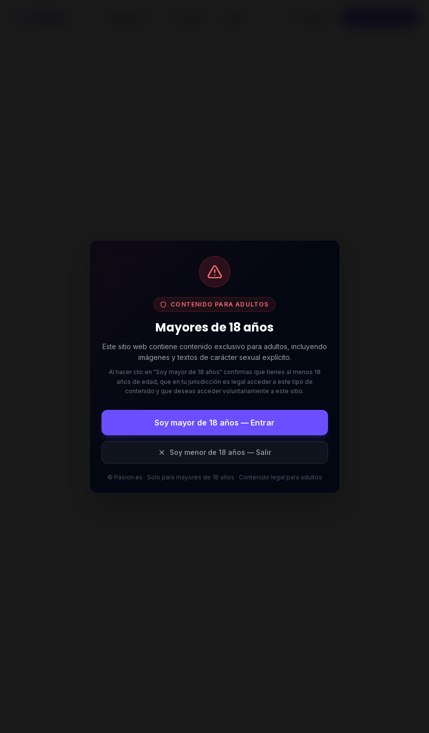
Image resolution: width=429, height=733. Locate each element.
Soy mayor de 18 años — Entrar (214, 422)
